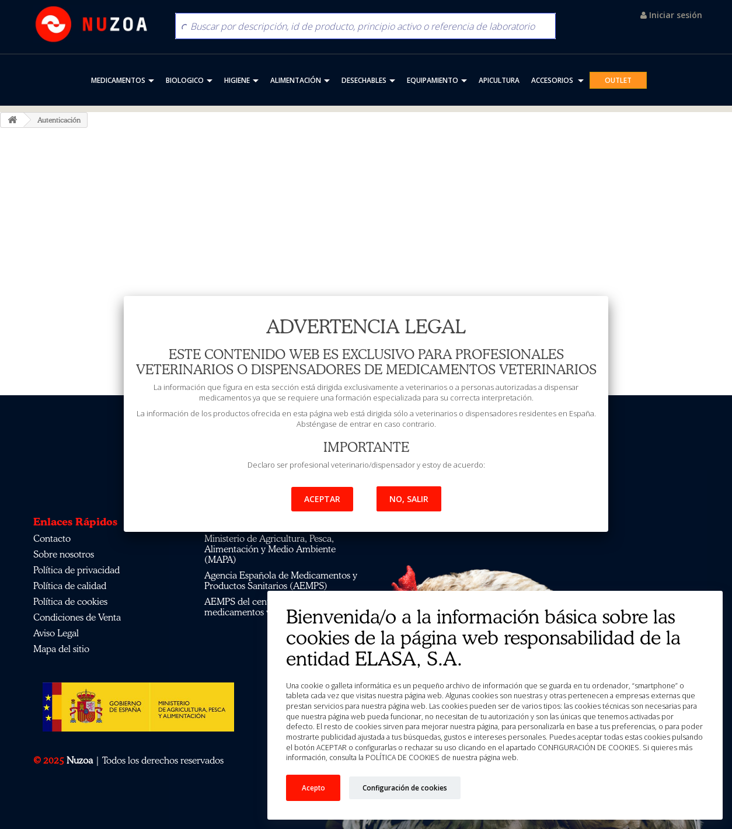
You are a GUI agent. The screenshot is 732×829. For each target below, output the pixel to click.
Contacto (52, 538)
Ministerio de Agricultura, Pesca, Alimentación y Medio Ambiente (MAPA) (270, 548)
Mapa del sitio (61, 648)
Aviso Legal (56, 633)
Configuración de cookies (404, 787)
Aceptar (322, 498)
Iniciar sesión (671, 14)
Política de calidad (69, 585)
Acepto (313, 787)
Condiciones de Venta (77, 617)
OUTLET (618, 80)
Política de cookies (70, 601)
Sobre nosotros (63, 554)
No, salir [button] (408, 498)
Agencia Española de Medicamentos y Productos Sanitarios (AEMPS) (280, 580)
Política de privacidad (76, 570)
